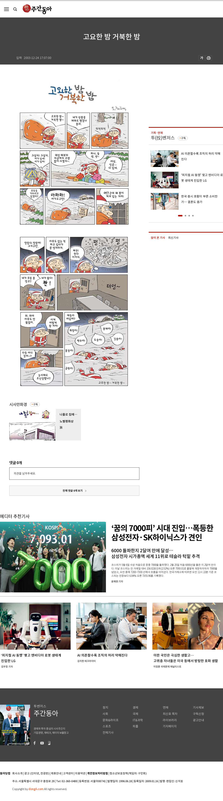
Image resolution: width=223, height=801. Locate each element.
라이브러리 (170, 720)
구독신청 (198, 714)
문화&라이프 (111, 720)
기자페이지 (170, 726)
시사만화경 (18, 404)
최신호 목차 (170, 714)
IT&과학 (138, 720)
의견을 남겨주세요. (25, 473)
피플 (135, 726)
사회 (105, 714)
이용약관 (80, 773)
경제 (135, 707)
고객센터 (68, 773)
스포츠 (107, 726)
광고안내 (198, 720)
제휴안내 (56, 773)
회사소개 (17, 773)
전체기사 (108, 732)
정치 (105, 707)
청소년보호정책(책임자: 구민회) (128, 773)
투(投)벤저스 (163, 138)
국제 (135, 714)
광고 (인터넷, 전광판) (36, 773)
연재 (165, 707)
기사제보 (198, 707)
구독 (35, 404)
